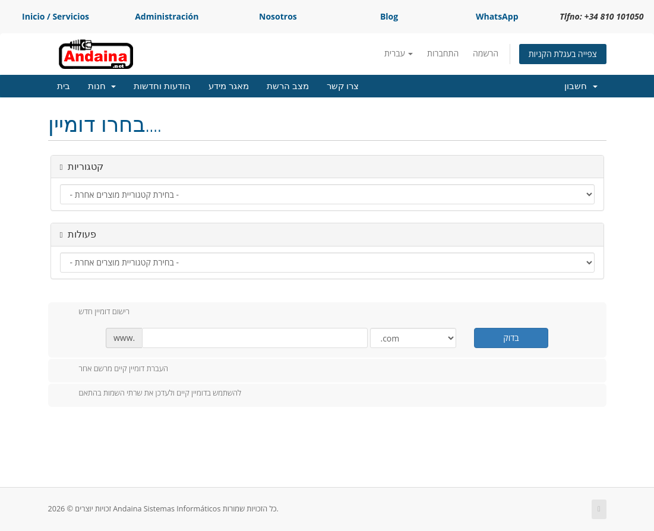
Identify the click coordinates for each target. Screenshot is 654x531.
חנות (102, 86)
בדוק (511, 337)
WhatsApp (497, 16)
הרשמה (485, 53)
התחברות (443, 53)
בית (63, 86)
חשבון (581, 86)
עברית (398, 53)
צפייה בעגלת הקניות (563, 53)
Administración (166, 16)
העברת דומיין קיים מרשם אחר (114, 369)
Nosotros (278, 16)
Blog (389, 16)
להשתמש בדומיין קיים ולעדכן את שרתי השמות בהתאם (151, 393)
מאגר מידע (228, 86)
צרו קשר (343, 86)
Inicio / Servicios (55, 16)
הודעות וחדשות (162, 86)
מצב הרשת (288, 86)
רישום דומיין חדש (95, 312)
